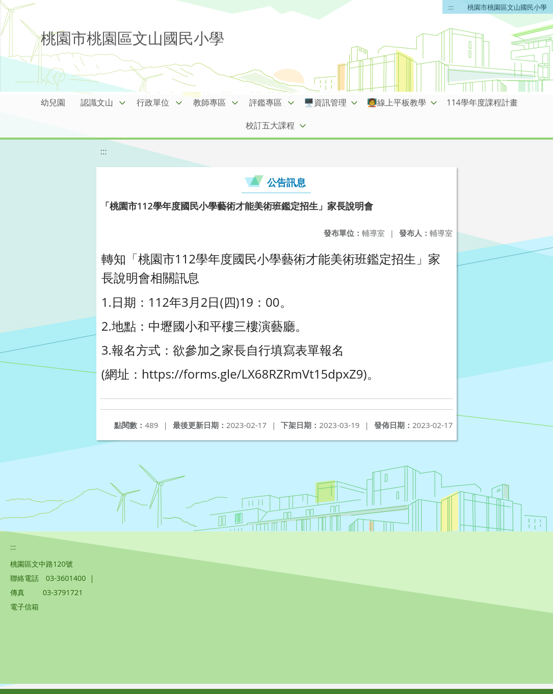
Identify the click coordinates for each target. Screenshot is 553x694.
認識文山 (97, 102)
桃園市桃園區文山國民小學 (507, 7)
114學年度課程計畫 (481, 102)
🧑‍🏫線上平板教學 (396, 102)
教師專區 (209, 102)
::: (451, 7)
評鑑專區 (265, 102)
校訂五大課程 (270, 125)
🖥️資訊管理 (325, 102)
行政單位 (153, 102)
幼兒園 (53, 102)
